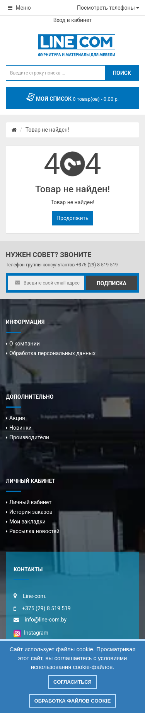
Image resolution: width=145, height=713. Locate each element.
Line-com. (34, 596)
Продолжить (72, 218)
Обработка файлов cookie (72, 701)
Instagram (31, 633)
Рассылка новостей (34, 531)
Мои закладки (27, 521)
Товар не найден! (47, 130)
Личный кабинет (30, 502)
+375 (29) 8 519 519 (97, 265)
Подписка (111, 283)
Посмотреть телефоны (108, 8)
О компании (24, 343)
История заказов (31, 512)
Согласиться (72, 682)
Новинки (20, 428)
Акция (17, 418)
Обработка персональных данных (52, 353)
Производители (29, 437)
